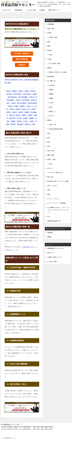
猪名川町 (12, 118)
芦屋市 (16, 106)
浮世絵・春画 (53, 37)
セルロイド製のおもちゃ (56, 172)
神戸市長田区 (32, 103)
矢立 (48, 216)
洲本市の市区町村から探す (14, 79)
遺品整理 (50, 232)
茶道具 (49, 68)
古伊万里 (52, 85)
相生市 (21, 112)
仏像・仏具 (52, 124)
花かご (51, 164)
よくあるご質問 (31, 10)
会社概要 (42, 10)
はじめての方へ (6, 10)
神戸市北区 (27, 94)
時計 (48, 142)
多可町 (19, 118)
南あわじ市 (25, 109)
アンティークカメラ (53, 199)
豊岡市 (22, 106)
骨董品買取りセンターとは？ (55, 248)
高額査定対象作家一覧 (54, 221)
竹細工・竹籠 (51, 159)
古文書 (49, 50)
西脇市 (27, 112)
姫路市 (14, 91)
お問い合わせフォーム (28, 247)
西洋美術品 (50, 76)
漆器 (50, 107)
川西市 (17, 100)
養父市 (11, 115)
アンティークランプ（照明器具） (57, 203)
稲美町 (25, 118)
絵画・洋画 (50, 28)
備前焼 (51, 98)
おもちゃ (50, 168)
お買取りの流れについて (54, 257)
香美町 (13, 124)
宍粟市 (30, 115)
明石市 (33, 91)
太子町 (25, 121)
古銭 (48, 133)
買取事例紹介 (19, 10)
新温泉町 (20, 124)
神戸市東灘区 (23, 97)
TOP (11, 424)
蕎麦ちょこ (52, 111)
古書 (50, 54)
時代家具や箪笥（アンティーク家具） (58, 181)
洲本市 (14, 112)
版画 (48, 41)
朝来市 (17, 115)
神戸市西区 (18, 94)
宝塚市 (34, 94)
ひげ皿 (51, 102)
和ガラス (52, 116)
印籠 (48, 190)
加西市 (8, 112)
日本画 (49, 33)
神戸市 (8, 91)
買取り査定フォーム (54, 10)
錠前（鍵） (50, 177)
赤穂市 (17, 109)
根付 (48, 194)
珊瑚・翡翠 (50, 155)
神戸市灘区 (25, 100)
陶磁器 (51, 94)
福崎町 (13, 121)
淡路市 (24, 115)
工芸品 (49, 59)
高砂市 (10, 106)
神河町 (19, 121)
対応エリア (50, 252)
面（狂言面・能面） (55, 63)
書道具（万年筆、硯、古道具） (58, 72)
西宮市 (21, 91)
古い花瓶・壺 (51, 81)
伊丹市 (31, 97)
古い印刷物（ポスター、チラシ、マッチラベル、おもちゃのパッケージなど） (58, 210)
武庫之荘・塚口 (30, 124)
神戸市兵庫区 (21, 103)
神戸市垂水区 (12, 97)
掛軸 (48, 46)
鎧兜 (48, 137)
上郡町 (31, 121)
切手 (48, 146)
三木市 (28, 106)
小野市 (33, 109)
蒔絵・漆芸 (50, 150)
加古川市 (9, 94)
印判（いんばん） (52, 185)
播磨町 (31, 118)
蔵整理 (49, 237)
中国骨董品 (50, 24)
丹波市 (11, 109)
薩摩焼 (51, 89)
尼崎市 (27, 91)
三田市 (13, 103)
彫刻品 (49, 120)
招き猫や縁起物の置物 (55, 129)
